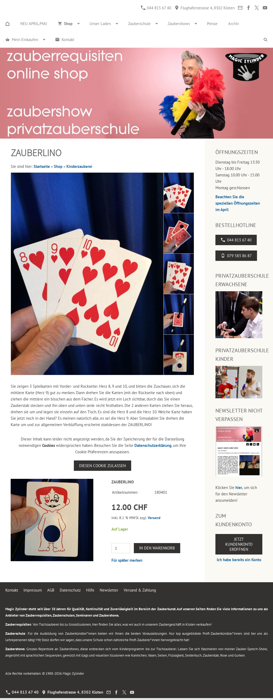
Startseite (42, 166)
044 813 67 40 (156, 7)
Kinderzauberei (79, 166)
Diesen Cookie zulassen (102, 465)
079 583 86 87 (236, 255)
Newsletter (109, 590)
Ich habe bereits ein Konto (239, 559)
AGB (50, 590)
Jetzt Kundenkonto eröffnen (238, 544)
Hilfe (90, 590)
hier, (239, 487)
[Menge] (120, 548)
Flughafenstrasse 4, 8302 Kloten (204, 7)
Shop (58, 166)
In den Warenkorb (157, 548)
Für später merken (126, 560)
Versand (154, 517)
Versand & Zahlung (140, 590)
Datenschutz (70, 590)
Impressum (32, 590)
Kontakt (11, 590)
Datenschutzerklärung (152, 445)
